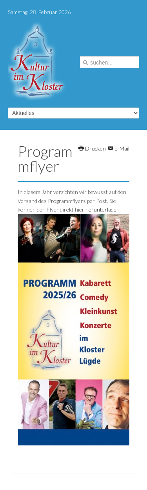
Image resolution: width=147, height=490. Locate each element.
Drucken (92, 148)
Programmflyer (45, 158)
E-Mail (118, 148)
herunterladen (102, 209)
